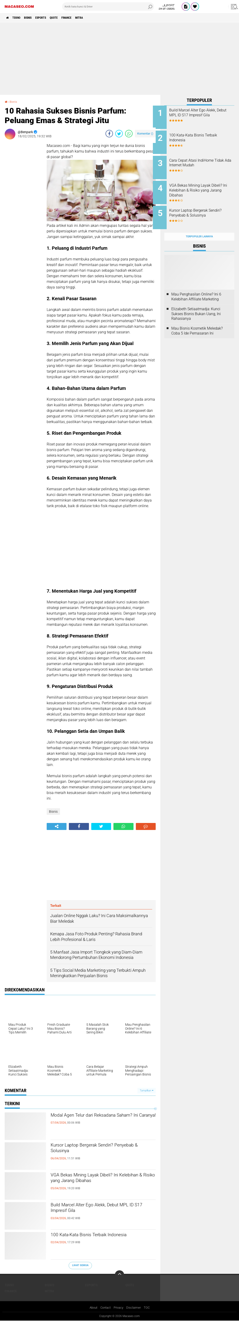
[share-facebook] (109, 133)
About (91, 1308)
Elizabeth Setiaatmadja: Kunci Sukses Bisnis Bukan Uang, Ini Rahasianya (196, 305)
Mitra (99, 18)
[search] (108, 6)
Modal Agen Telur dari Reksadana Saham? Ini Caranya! (95, 1119)
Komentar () (145, 133)
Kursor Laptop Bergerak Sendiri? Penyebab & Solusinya (93, 1149)
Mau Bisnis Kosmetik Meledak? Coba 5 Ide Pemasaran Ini (197, 321)
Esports (51, 18)
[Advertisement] (119, 58)
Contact (105, 1308)
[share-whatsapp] (129, 133)
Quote (67, 18)
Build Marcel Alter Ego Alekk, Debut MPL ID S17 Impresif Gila (96, 1209)
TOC (149, 1308)
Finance (83, 18)
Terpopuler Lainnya (199, 227)
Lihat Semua (80, 1265)
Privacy (119, 1308)
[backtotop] (119, 1275)
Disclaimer (135, 1308)
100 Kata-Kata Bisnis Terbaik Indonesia (102, 1235)
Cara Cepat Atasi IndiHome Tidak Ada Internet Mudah (203, 159)
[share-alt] (57, 826)
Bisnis (35, 18)
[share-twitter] (119, 133)
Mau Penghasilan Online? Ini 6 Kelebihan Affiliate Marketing (196, 287)
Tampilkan (146, 1090)
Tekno (20, 18)
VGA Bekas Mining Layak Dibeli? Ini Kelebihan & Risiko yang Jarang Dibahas (103, 1179)
